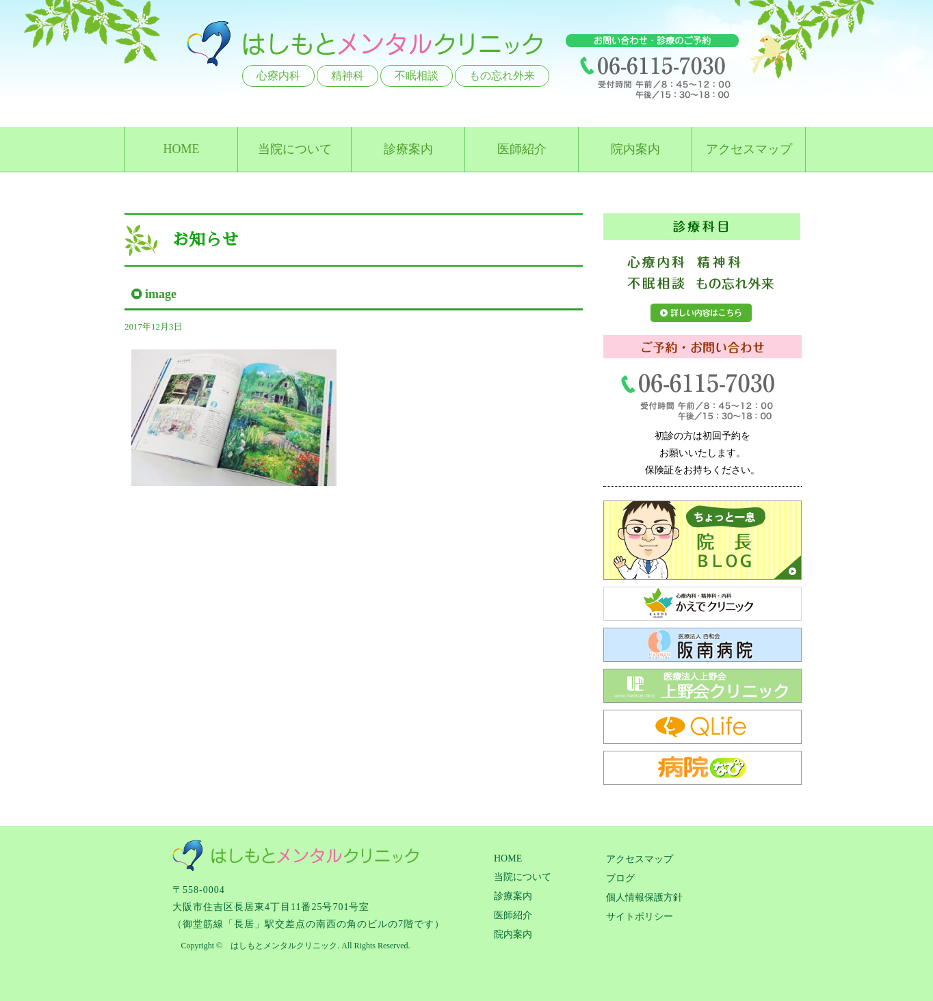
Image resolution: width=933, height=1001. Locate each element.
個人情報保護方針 (644, 897)
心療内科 (278, 75)
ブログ (620, 878)
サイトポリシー (639, 916)
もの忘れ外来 (502, 75)
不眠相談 (416, 75)
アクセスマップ (749, 149)
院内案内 (635, 149)
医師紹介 (522, 149)
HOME (181, 149)
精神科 (347, 75)
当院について (295, 149)
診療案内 (408, 149)
